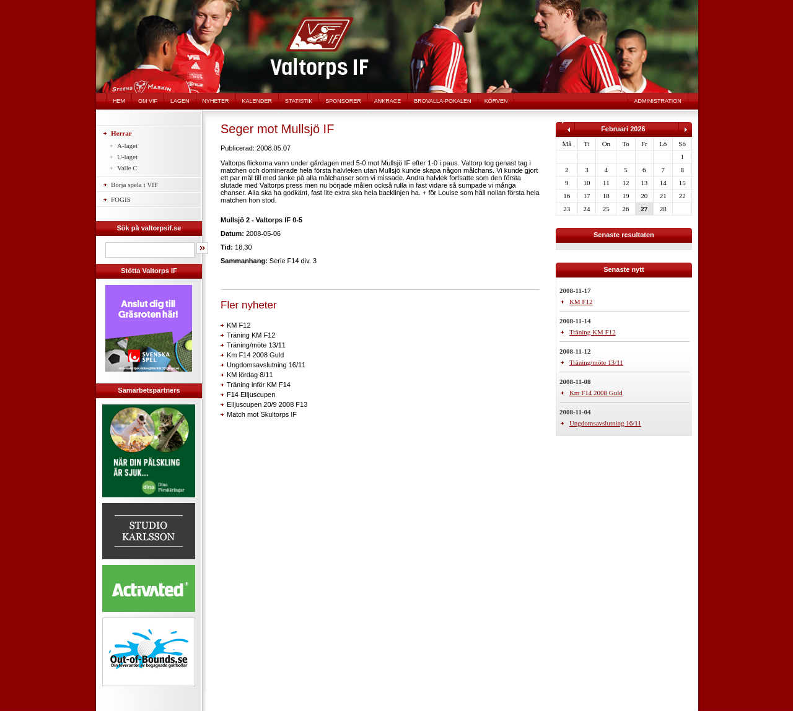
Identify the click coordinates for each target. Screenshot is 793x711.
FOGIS (121, 199)
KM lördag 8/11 (250, 374)
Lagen (180, 101)
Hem (119, 101)
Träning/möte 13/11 (256, 345)
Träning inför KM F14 (259, 384)
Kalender (257, 101)
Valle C (127, 168)
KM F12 (239, 325)
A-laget (127, 145)
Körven (496, 101)
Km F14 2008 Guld (255, 355)
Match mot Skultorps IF (262, 414)
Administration (657, 101)
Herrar (121, 133)
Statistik (298, 101)
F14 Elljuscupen (251, 394)
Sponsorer (343, 101)
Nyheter (216, 101)
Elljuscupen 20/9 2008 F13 (267, 404)
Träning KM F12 (251, 335)
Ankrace (387, 101)
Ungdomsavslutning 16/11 (266, 365)
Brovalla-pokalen (442, 101)
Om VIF (147, 101)
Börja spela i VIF (134, 184)
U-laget (127, 156)
